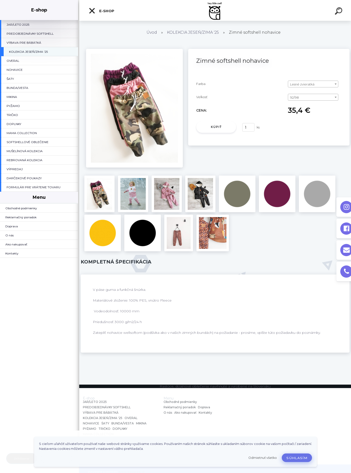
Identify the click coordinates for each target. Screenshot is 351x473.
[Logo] (215, 10)
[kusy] (248, 127)
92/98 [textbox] (294, 97)
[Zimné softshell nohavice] (134, 50)
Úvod (151, 32)
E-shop (101, 11)
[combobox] (313, 84)
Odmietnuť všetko (262, 458)
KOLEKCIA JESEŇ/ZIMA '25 (193, 32)
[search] (339, 11)
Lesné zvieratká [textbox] (302, 84)
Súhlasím (296, 458)
